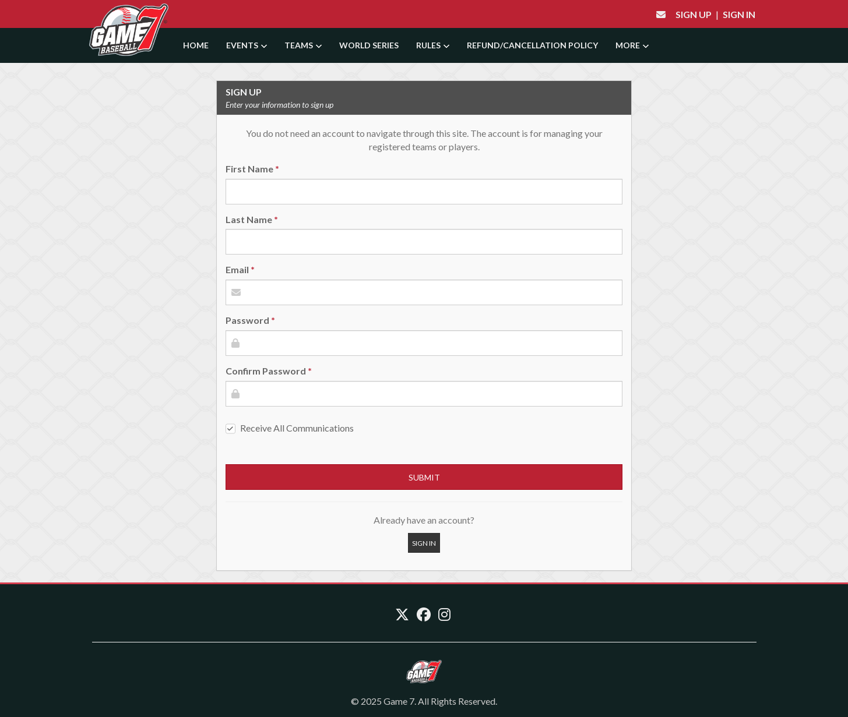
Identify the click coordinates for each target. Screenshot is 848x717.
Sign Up (693, 14)
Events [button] (246, 45)
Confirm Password (266, 370)
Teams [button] (303, 45)
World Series (369, 45)
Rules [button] (432, 45)
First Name (249, 168)
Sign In (739, 14)
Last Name (249, 219)
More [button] (632, 45)
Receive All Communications (297, 427)
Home (196, 45)
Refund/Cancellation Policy (532, 45)
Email (237, 269)
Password (247, 320)
